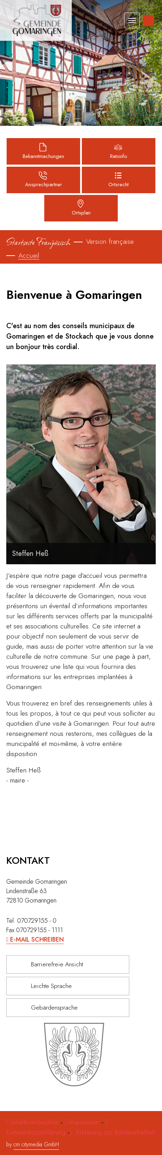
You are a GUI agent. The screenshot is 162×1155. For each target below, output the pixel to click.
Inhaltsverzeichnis (35, 1122)
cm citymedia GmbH (36, 1144)
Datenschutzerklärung (35, 1132)
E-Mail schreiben (37, 939)
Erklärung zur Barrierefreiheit (114, 1132)
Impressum (84, 1122)
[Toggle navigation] (132, 20)
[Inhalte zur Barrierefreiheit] (148, 20)
